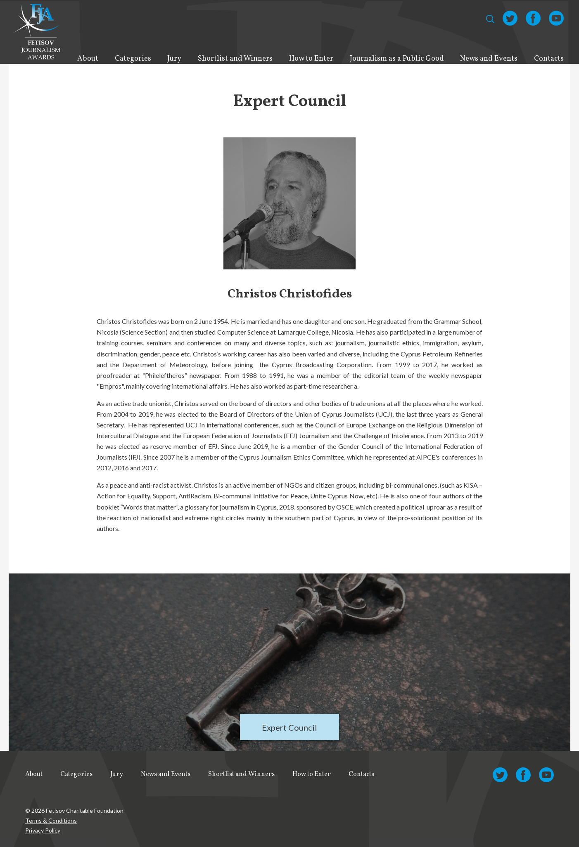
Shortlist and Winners (235, 59)
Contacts (549, 59)
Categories (133, 59)
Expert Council (289, 727)
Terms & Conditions (51, 820)
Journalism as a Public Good (397, 59)
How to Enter (311, 59)
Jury (174, 59)
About (87, 59)
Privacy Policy (42, 830)
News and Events (488, 59)
